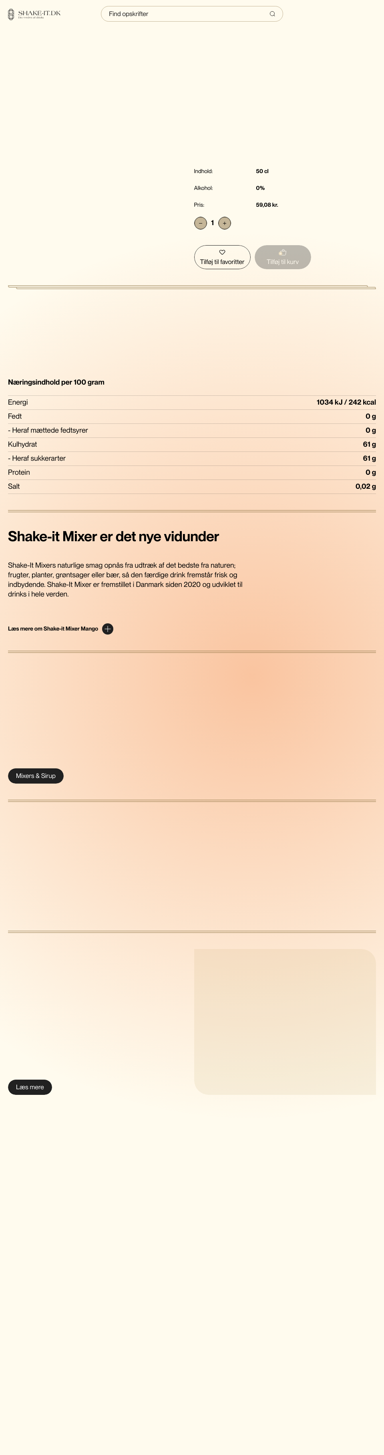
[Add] (225, 223)
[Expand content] (60, 629)
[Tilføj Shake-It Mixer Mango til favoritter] (222, 257)
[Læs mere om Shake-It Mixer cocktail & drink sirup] (30, 1087)
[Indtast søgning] (192, 14)
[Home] (39, 14)
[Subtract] (201, 223)
